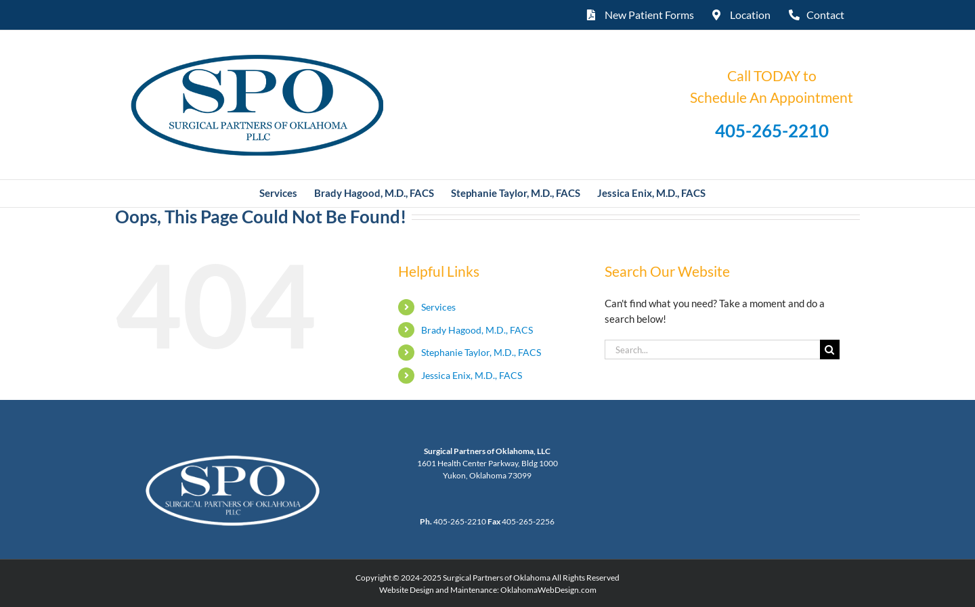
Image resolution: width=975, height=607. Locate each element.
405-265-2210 (772, 130)
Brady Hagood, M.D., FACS (477, 330)
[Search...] (712, 349)
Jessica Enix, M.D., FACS (471, 375)
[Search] (830, 349)
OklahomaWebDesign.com (548, 590)
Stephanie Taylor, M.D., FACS (481, 352)
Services (438, 307)
